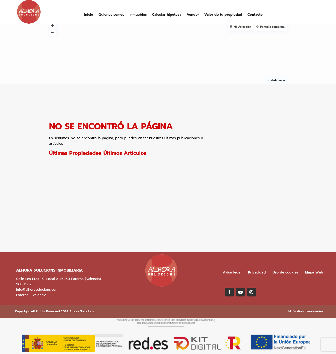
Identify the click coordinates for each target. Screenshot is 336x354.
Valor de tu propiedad (223, 14)
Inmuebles (138, 14)
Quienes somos (111, 14)
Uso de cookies (285, 272)
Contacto (255, 14)
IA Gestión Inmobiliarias (305, 311)
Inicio (88, 14)
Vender (193, 14)
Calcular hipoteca (166, 14)
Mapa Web (314, 272)
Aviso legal (232, 272)
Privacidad (257, 272)
